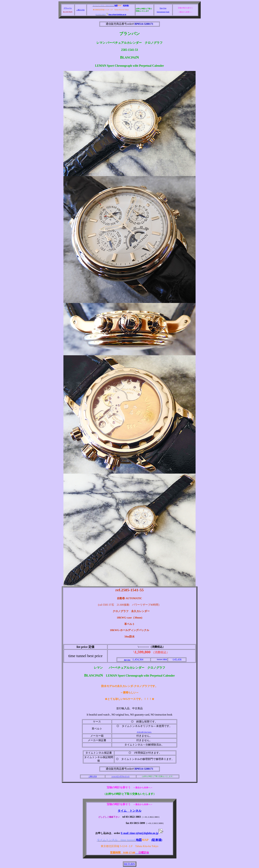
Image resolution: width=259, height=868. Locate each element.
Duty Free (163, 8)
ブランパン (68, 8)
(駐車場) (126, 5)
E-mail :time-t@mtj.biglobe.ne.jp (142, 833)
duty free (127, 660)
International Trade (163, 12)
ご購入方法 (80, 10)
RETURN (129, 864)
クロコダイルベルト (144, 732)
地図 (116, 5)
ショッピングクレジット (120, 776)
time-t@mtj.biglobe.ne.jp (116, 14)
